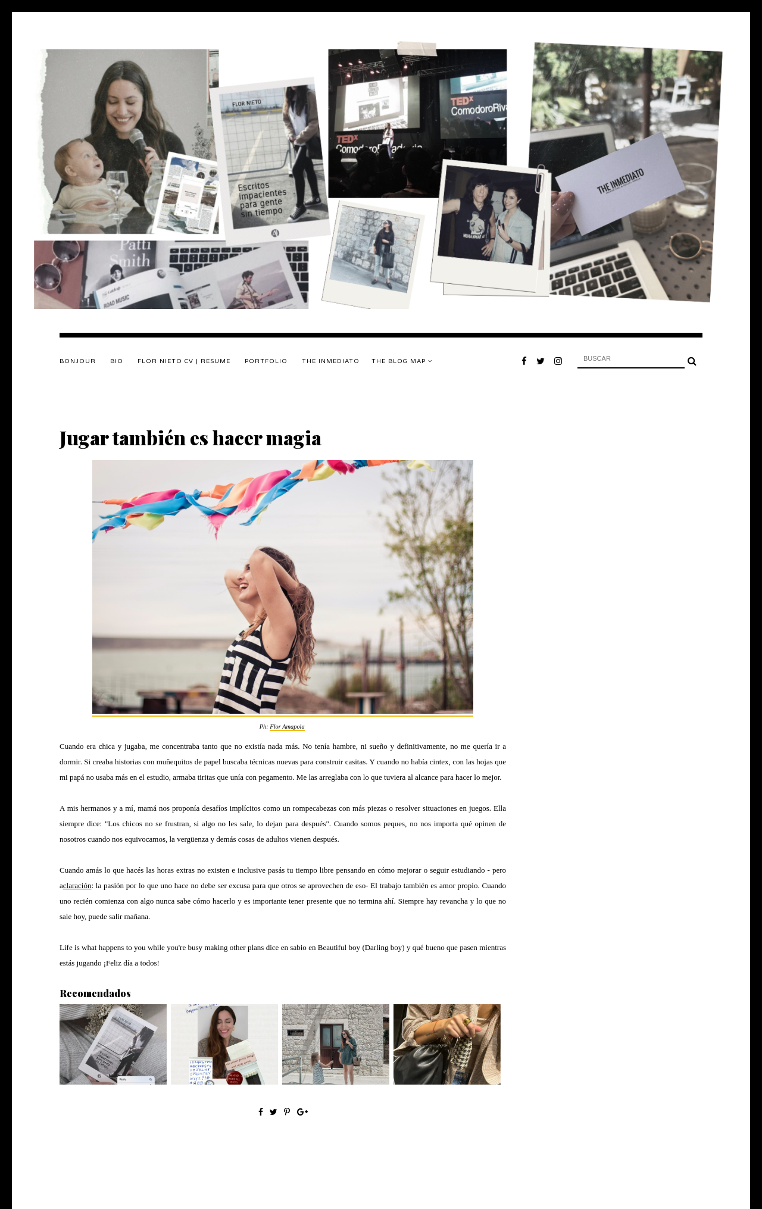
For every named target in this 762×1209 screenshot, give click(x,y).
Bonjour (78, 361)
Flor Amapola (287, 726)
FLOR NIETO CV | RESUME (184, 361)
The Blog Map (401, 361)
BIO (116, 361)
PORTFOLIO (266, 361)
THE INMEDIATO (331, 361)
